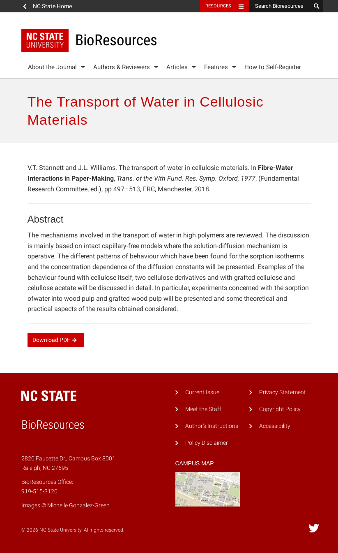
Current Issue (202, 392)
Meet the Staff (203, 409)
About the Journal (52, 67)
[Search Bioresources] (280, 6)
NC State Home (52, 6)
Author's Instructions (211, 426)
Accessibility (274, 426)
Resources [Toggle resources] (218, 6)
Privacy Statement (282, 392)
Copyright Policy (280, 409)
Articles (177, 67)
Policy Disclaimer (206, 442)
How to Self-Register (272, 67)
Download (55, 340)
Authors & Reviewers (121, 67)
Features (216, 67)
